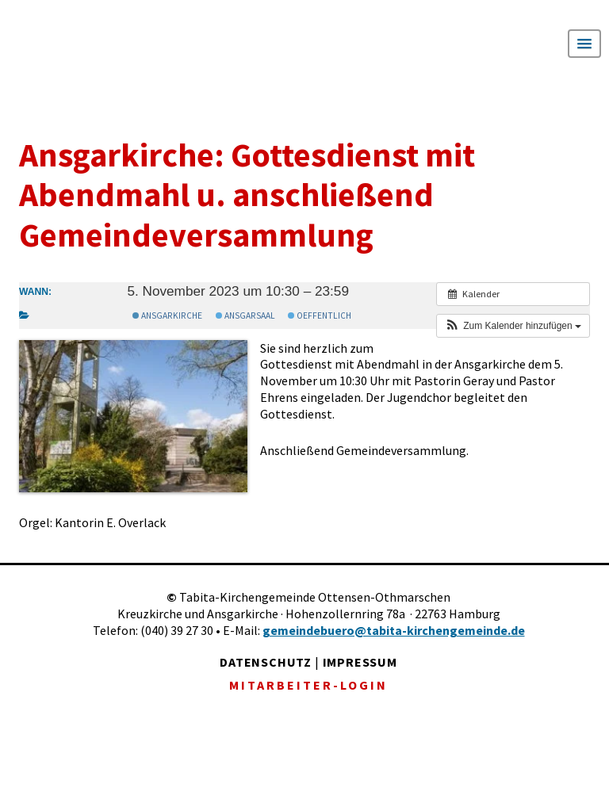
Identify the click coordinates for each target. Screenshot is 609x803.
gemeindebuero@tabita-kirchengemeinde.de (393, 630)
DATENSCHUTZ (266, 662)
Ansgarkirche (167, 315)
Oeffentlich (319, 315)
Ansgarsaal (245, 315)
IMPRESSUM (360, 662)
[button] (513, 326)
